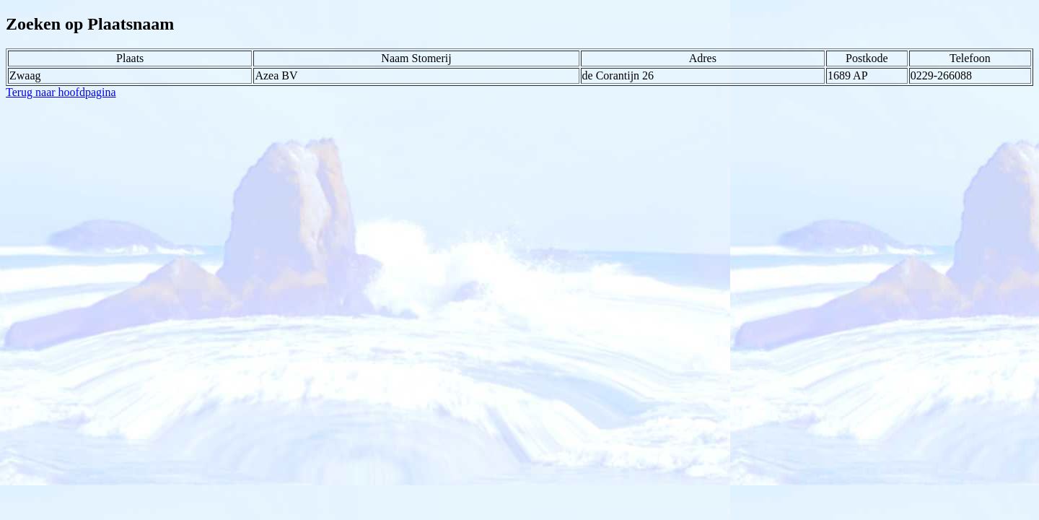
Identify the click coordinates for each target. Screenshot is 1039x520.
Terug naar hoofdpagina (61, 92)
